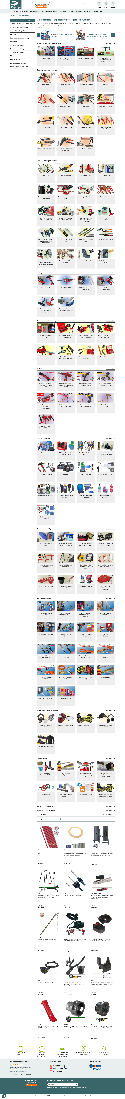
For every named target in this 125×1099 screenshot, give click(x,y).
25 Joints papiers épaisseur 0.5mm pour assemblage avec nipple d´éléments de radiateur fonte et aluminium (75, 853)
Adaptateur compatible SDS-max (47, 939)
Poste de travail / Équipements (20, 49)
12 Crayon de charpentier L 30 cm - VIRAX (47, 852)
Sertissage (13, 41)
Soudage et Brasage (17, 52)
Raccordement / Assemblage (19, 38)
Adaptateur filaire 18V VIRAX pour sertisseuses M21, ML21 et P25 (100, 939)
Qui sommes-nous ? (39, 1096)
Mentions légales (57, 1096)
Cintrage (13, 34)
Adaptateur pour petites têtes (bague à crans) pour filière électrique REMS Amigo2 (102, 1027)
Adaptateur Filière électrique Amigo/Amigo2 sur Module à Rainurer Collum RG (74, 984)
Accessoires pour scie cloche (72, 895)
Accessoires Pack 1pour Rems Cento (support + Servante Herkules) (48, 896)
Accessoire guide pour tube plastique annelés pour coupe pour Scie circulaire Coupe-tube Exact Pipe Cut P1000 (102, 853)
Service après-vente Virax (19, 66)
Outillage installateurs (22, 20)
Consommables (15, 59)
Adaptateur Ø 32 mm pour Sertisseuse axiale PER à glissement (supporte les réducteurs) (102, 984)
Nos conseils (79, 1096)
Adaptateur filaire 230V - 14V (46, 982)
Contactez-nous (68, 1096)
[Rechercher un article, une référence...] (68, 4)
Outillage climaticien (17, 45)
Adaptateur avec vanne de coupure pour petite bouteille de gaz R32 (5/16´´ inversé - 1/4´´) (102, 897)
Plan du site (88, 1096)
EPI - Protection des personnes (20, 56)
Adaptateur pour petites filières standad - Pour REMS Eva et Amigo (75, 1026)
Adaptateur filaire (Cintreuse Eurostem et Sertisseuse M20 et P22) (75, 939)
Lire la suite (40, 27)
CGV (48, 1096)
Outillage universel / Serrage (19, 27)
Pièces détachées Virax (18, 63)
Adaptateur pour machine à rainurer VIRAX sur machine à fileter (48, 1026)
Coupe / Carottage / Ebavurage (20, 31)
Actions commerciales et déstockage (22, 23)
